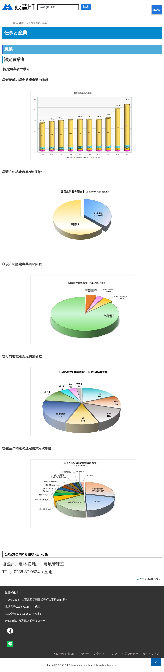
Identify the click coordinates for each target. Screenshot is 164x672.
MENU (157, 9)
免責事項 (99, 653)
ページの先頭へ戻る (150, 579)
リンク (113, 653)
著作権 (84, 653)
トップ (5, 23)
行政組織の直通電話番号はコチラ (25, 620)
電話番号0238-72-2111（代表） (24, 606)
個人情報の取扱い (65, 653)
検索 (86, 7)
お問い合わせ (130, 653)
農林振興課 (19, 23)
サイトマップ (151, 653)
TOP (155, 661)
